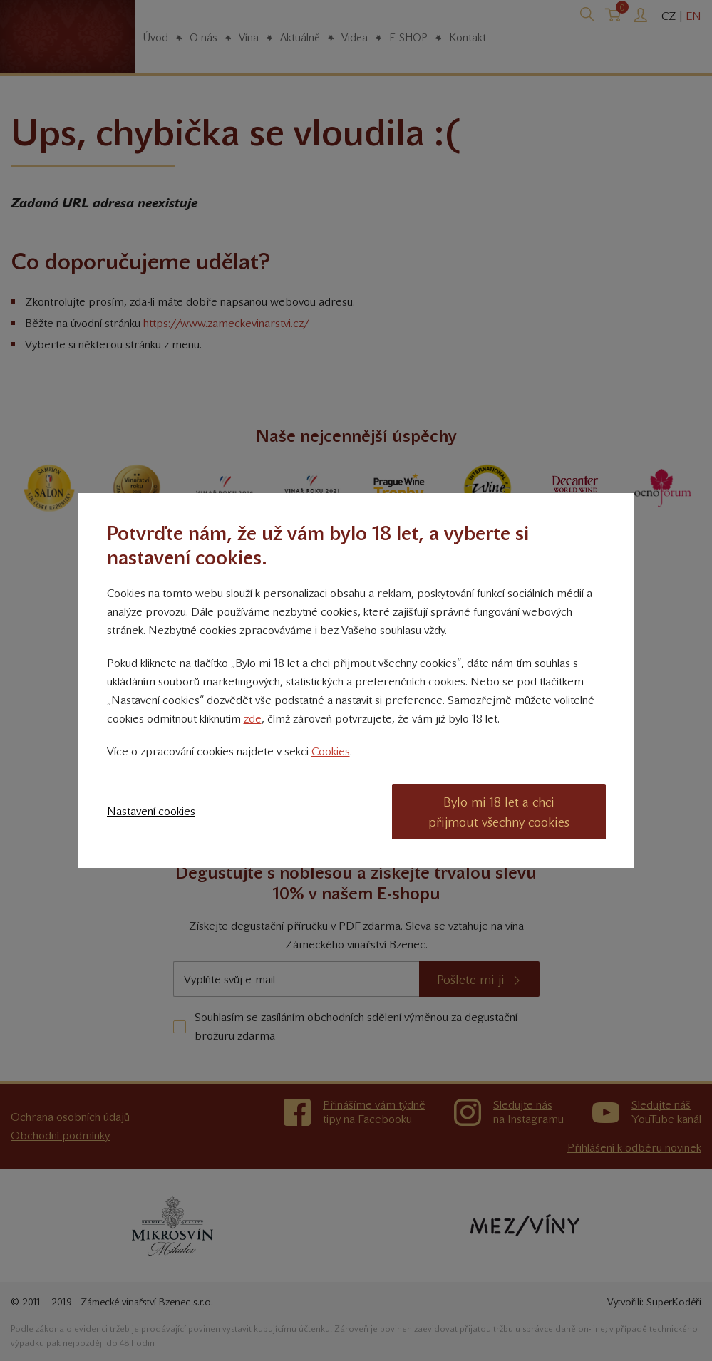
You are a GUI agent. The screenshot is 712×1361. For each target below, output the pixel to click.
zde (253, 718)
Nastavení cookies (151, 811)
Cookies (330, 751)
